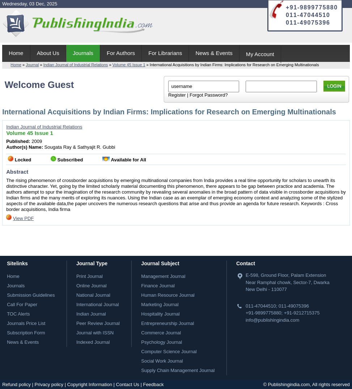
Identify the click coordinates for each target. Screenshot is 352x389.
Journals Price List (26, 323)
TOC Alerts (18, 314)
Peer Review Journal (98, 323)
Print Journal (89, 276)
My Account (260, 54)
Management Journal (163, 276)
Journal (32, 65)
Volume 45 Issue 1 (129, 65)
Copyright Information (89, 384)
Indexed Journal (93, 342)
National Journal (93, 295)
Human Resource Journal (167, 295)
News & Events (213, 53)
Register (177, 95)
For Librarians (165, 53)
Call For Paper (22, 304)
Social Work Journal (162, 361)
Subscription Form (26, 332)
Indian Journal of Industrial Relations (75, 65)
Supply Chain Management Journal (178, 370)
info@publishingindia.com (272, 320)
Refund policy (16, 384)
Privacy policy (49, 384)
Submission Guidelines (31, 295)
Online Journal (91, 285)
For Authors (121, 53)
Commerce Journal (161, 332)
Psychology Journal (161, 342)
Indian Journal (91, 314)
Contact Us (127, 384)
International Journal (97, 304)
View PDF (23, 218)
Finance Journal (158, 285)
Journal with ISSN (95, 332)
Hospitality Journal (160, 314)
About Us (48, 53)
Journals (83, 53)
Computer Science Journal (168, 351)
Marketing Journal (159, 304)
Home (16, 53)
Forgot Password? (209, 95)
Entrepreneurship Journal (167, 323)
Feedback (153, 384)
